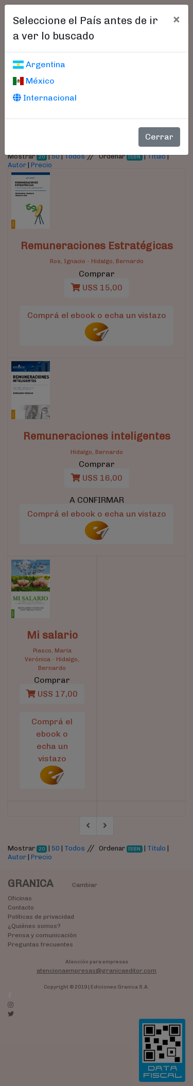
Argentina (39, 64)
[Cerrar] (176, 19)
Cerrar (159, 137)
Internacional (45, 98)
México (34, 81)
